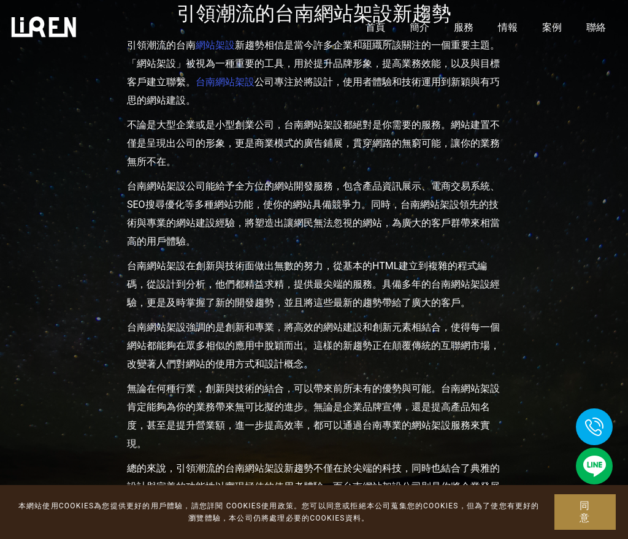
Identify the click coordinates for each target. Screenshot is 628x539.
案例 (552, 27)
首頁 (375, 27)
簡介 (419, 27)
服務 (463, 27)
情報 (508, 27)
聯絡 (596, 27)
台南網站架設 (225, 82)
